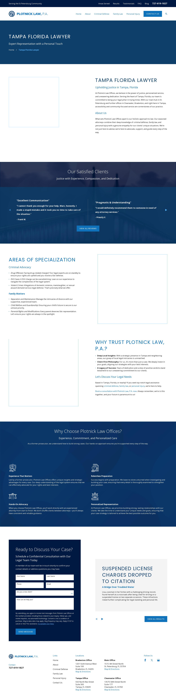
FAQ (139, 3)
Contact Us (152, 13)
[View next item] (166, 195)
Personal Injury (59, 640)
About (55, 627)
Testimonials (128, 3)
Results (116, 3)
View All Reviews (88, 213)
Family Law (58, 636)
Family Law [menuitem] (118, 14)
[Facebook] (145, 622)
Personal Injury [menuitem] (133, 14)
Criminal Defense (60, 631)
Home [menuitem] (78, 14)
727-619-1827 (159, 3)
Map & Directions (83, 634)
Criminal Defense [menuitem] (101, 14)
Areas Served (104, 3)
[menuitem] (12, 673)
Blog (147, 3)
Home (55, 622)
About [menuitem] (87, 14)
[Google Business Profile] (158, 622)
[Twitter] (152, 622)
